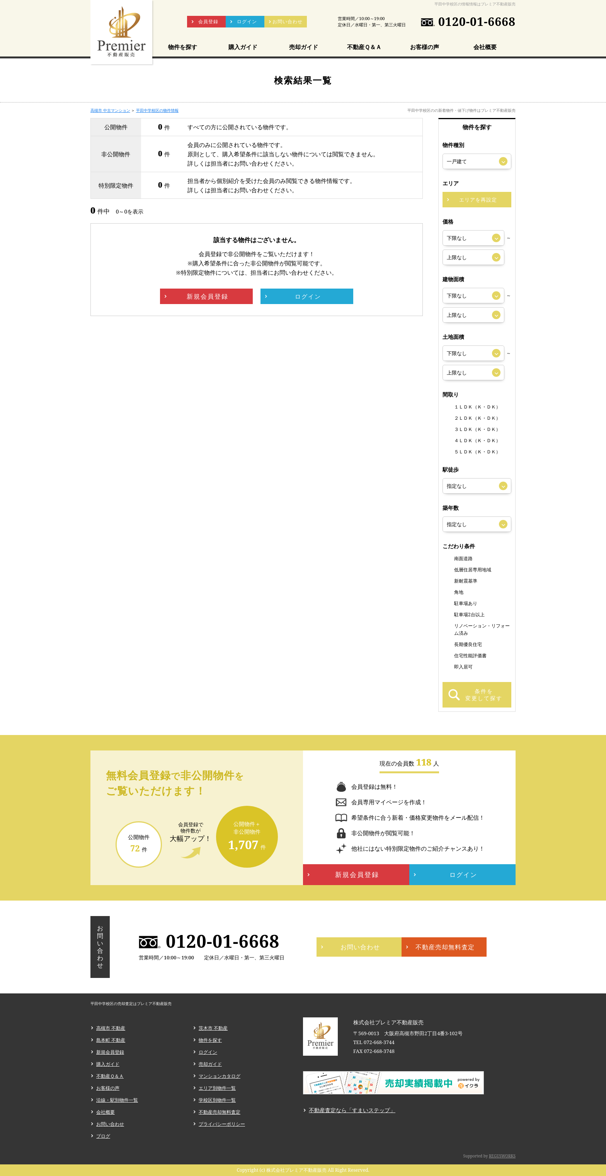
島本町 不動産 (110, 1040)
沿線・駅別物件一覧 (117, 1100)
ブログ (103, 1136)
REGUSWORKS (502, 1156)
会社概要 (105, 1112)
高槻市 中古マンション (110, 110)
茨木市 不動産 (213, 1028)
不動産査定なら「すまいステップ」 (352, 1110)
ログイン (208, 1052)
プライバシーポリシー (222, 1124)
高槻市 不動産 (110, 1028)
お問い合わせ (110, 1124)
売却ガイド (210, 1064)
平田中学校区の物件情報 (157, 110)
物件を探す (210, 1040)
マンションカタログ (219, 1076)
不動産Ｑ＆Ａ (110, 1076)
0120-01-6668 (477, 21)
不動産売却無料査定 (219, 1112)
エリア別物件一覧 (217, 1088)
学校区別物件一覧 (217, 1100)
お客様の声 (107, 1088)
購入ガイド (107, 1064)
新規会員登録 (110, 1052)
